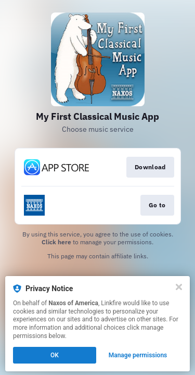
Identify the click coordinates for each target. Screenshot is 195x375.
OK (54, 355)
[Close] (179, 287)
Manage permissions (138, 355)
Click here (56, 242)
